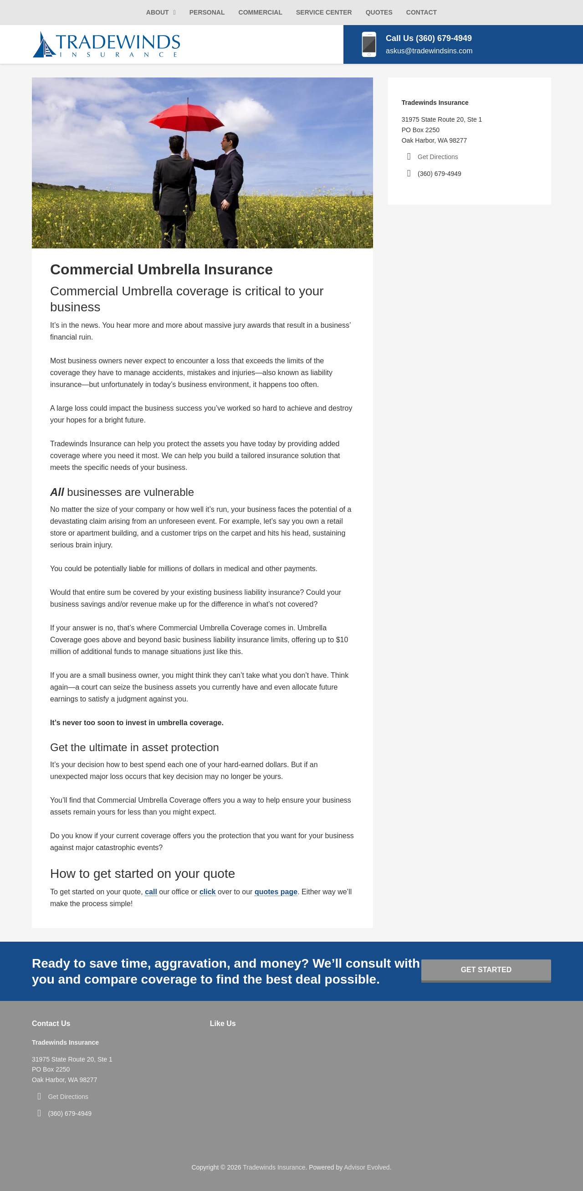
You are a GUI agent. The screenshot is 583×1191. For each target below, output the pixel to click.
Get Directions (438, 156)
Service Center (324, 12)
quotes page (276, 892)
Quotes (379, 12)
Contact (421, 12)
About (157, 12)
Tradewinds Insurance (274, 1167)
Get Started (486, 970)
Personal (207, 12)
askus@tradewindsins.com (429, 51)
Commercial (260, 12)
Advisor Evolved (366, 1167)
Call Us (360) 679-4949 (429, 38)
